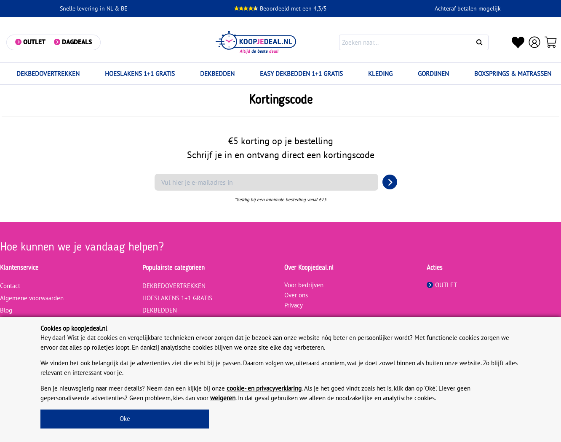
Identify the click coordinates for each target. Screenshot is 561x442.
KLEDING (380, 74)
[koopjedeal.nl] (256, 42)
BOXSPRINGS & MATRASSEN (512, 74)
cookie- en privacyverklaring (264, 388)
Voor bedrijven (303, 285)
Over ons (296, 295)
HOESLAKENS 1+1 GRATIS (140, 74)
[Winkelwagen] (551, 42)
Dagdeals (77, 42)
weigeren (222, 398)
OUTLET (442, 285)
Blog (6, 310)
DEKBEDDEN (217, 74)
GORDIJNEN (433, 74)
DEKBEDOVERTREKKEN (48, 74)
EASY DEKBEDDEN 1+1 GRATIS (301, 74)
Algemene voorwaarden (32, 298)
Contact (10, 286)
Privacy (293, 305)
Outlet (34, 42)
